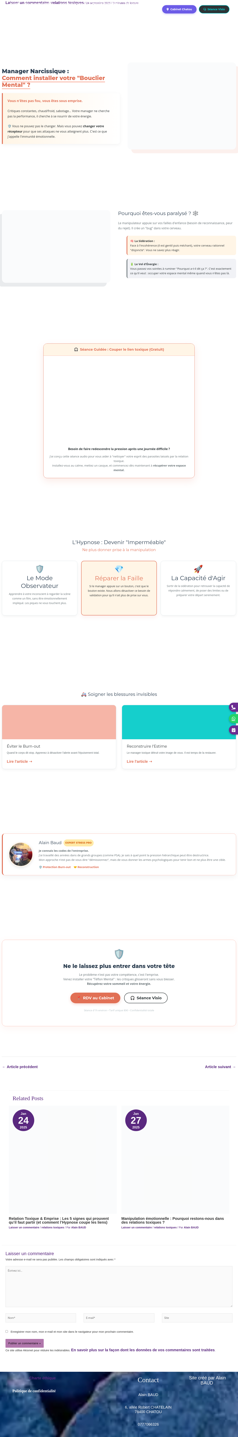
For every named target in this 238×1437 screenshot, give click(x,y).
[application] (52, 3)
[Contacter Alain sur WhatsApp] (233, 718)
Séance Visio (214, 9)
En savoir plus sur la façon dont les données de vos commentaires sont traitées (143, 1350)
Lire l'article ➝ (19, 761)
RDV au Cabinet (95, 998)
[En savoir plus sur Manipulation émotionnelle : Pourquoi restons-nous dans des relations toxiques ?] (175, 1159)
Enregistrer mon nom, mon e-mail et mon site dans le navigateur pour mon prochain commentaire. (72, 1331)
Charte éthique (42, 1378)
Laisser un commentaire (24, 1227)
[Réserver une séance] (233, 730)
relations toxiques (52, 1227)
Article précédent (20, 1067)
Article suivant (220, 1067)
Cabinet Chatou (179, 9)
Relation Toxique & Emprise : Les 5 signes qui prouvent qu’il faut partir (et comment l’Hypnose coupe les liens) (59, 1220)
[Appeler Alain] (233, 707)
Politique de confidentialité (34, 1391)
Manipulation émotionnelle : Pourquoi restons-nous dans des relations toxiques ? (172, 1220)
